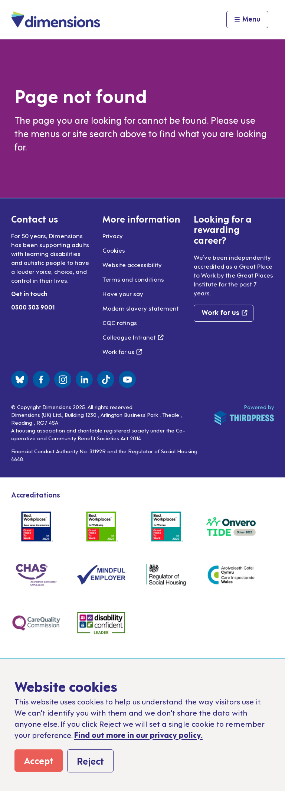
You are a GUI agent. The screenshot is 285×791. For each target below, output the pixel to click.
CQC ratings (119, 322)
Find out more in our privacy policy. (138, 734)
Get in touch (29, 293)
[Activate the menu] (247, 20)
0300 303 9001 (33, 307)
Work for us (122, 351)
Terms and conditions (133, 279)
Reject (90, 760)
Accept (38, 760)
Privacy (112, 236)
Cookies (113, 250)
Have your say (122, 293)
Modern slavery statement (140, 308)
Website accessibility (132, 265)
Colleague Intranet (133, 337)
